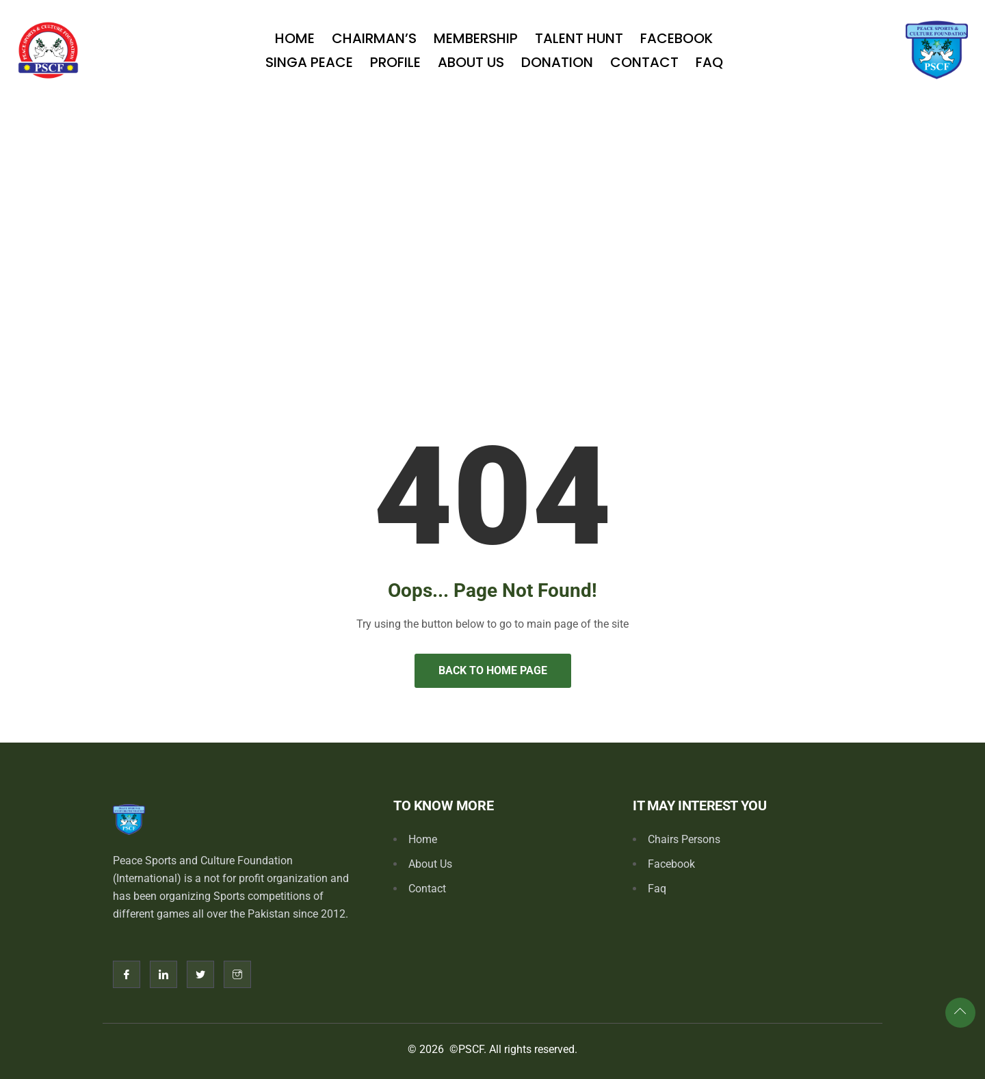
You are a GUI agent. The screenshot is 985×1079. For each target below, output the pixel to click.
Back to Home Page (492, 670)
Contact (644, 62)
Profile (395, 62)
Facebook (676, 38)
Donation (557, 62)
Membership (476, 38)
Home (295, 38)
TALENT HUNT (579, 38)
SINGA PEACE (309, 62)
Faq (709, 62)
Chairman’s (374, 38)
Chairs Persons (684, 839)
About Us (471, 62)
